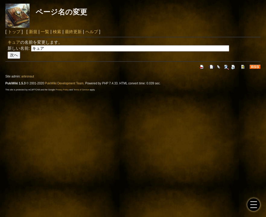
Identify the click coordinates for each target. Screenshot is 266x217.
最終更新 (73, 31)
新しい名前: (19, 48)
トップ (14, 31)
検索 (57, 31)
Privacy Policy (62, 90)
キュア (14, 42)
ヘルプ (91, 31)
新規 (33, 31)
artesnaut (27, 76)
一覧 (45, 31)
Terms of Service (81, 90)
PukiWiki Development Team (64, 83)
